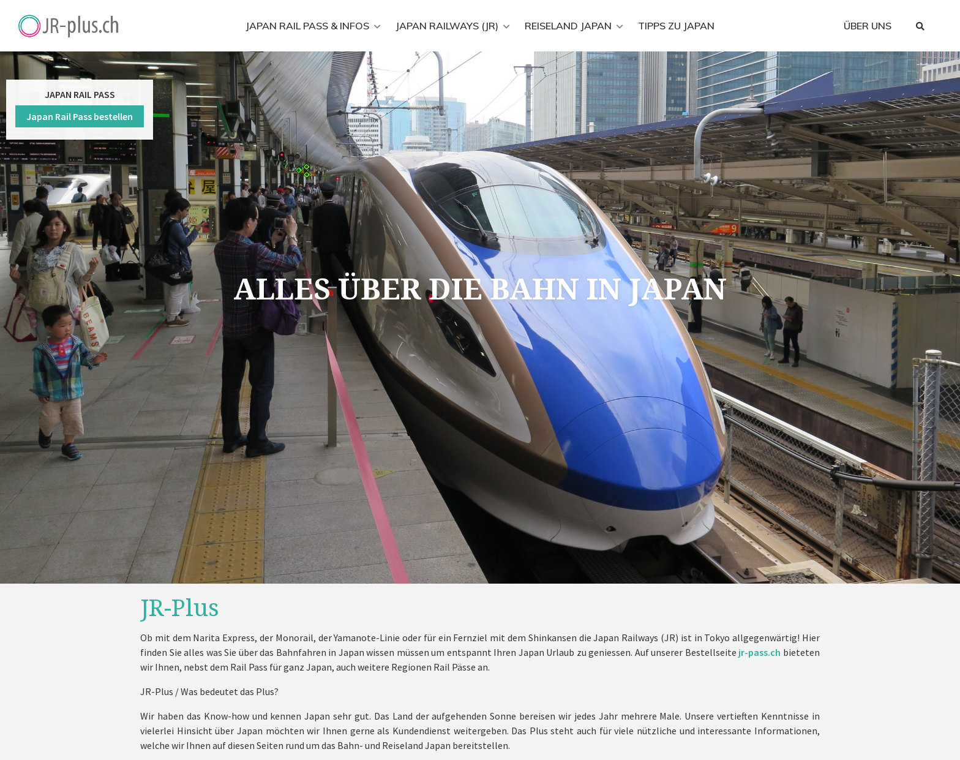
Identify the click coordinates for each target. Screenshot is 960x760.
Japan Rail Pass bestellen (79, 116)
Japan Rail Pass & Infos (307, 26)
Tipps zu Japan (676, 26)
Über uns (867, 26)
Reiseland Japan (568, 26)
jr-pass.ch (759, 652)
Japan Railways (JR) (447, 26)
